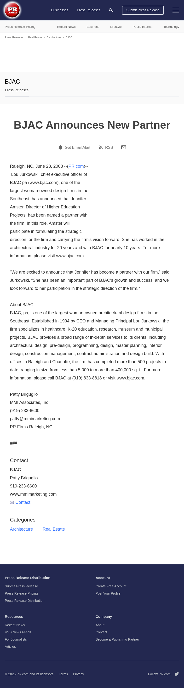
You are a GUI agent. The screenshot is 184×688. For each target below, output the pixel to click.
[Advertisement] (92, 55)
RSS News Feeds (18, 632)
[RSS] (101, 147)
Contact (20, 502)
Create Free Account (111, 586)
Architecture (54, 37)
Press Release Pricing (21, 593)
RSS (109, 147)
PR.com (76, 166)
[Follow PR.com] (175, 674)
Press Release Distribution (24, 600)
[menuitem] (111, 10)
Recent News (15, 625)
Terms (63, 674)
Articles (10, 646)
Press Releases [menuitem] (88, 10)
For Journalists (16, 639)
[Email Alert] (61, 147)
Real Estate (35, 37)
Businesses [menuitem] (59, 10)
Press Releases (14, 37)
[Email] (123, 147)
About (100, 625)
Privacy (78, 674)
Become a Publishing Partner (117, 639)
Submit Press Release (143, 10)
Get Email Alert (77, 147)
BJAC (69, 37)
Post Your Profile (108, 593)
